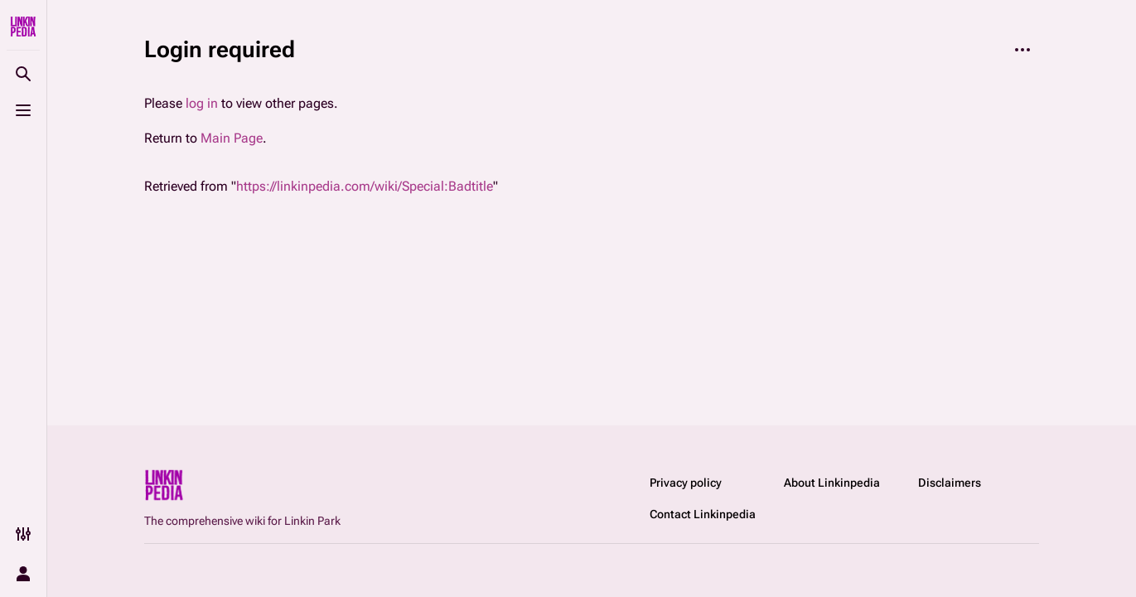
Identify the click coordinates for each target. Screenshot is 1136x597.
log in (202, 103)
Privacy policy (686, 482)
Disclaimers (949, 482)
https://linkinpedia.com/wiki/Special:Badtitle (364, 186)
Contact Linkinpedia (703, 514)
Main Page (232, 138)
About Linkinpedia (832, 482)
